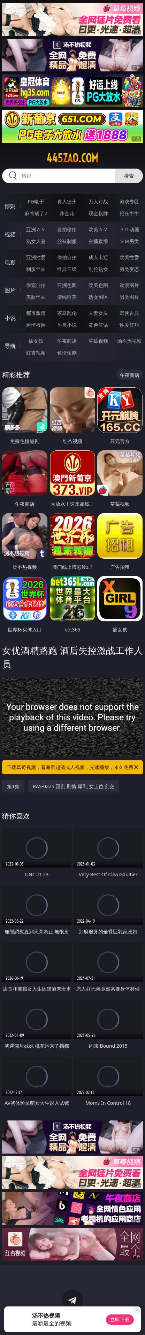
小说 (10, 318)
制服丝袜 (36, 269)
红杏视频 (36, 352)
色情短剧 (67, 352)
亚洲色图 (67, 285)
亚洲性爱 (36, 257)
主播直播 (98, 241)
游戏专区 (129, 201)
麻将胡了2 (36, 213)
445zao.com (72, 158)
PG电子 (36, 201)
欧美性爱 (129, 257)
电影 (10, 262)
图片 (10, 290)
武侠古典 (129, 313)
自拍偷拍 (67, 229)
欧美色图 (98, 285)
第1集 (13, 786)
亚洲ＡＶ (36, 229)
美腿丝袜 (36, 297)
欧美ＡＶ (98, 229)
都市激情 (36, 313)
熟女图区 (98, 297)
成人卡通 (98, 257)
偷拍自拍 (67, 257)
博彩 (10, 206)
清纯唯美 (67, 297)
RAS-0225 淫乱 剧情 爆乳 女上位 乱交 (73, 786)
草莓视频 (98, 340)
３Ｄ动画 (129, 229)
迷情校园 (36, 324)
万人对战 (98, 201)
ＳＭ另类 (129, 241)
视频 (10, 234)
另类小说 (67, 324)
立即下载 (120, 1319)
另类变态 (129, 269)
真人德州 (67, 201)
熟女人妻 (36, 241)
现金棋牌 (98, 213)
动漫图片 (129, 285)
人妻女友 (98, 313)
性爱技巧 (129, 324)
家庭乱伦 (67, 313)
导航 (10, 346)
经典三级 (67, 269)
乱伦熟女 (98, 269)
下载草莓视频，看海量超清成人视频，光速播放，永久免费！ (73, 767)
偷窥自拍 (36, 285)
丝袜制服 (67, 241)
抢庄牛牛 (129, 213)
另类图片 (129, 297)
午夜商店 (67, 340)
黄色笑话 (98, 324)
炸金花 (67, 213)
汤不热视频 (129, 340)
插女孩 (36, 340)
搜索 (129, 175)
